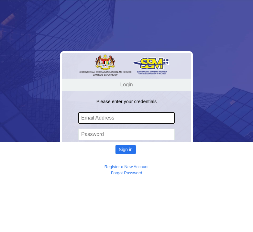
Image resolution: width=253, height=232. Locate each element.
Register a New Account (126, 166)
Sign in (126, 149)
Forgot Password (126, 172)
